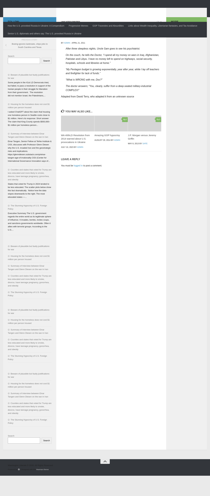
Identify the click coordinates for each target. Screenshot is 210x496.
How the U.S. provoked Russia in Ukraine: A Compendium (36, 26)
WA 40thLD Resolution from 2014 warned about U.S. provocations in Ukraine (75, 159)
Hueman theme (42, 490)
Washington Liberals (35, 10)
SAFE (144, 164)
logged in (78, 186)
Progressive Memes (78, 26)
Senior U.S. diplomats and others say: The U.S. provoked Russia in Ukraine (44, 33)
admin (67, 63)
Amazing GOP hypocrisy (107, 155)
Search (11, 76)
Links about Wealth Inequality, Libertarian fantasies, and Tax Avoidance (162, 26)
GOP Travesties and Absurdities (108, 26)
